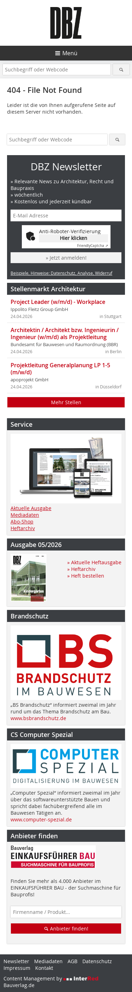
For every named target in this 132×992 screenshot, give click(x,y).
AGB (72, 961)
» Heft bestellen (85, 575)
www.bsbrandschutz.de (38, 718)
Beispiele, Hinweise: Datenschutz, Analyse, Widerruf (61, 273)
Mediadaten (25, 514)
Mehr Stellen (66, 402)
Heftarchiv (23, 528)
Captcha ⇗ (92, 245)
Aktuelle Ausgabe (31, 508)
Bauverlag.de (19, 985)
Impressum (17, 968)
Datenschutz (97, 961)
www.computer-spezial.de (41, 819)
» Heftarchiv (81, 569)
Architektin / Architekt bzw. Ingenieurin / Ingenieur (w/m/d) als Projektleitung (65, 333)
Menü (69, 53)
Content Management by (51, 978)
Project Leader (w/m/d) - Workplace (58, 302)
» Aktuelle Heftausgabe (94, 562)
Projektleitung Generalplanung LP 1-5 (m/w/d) (60, 368)
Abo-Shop (22, 521)
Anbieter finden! (66, 928)
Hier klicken (73, 238)
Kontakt (44, 968)
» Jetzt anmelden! (66, 257)
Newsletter (16, 961)
